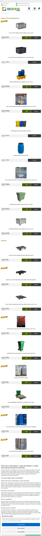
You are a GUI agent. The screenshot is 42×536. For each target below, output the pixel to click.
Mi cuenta (35, 9)
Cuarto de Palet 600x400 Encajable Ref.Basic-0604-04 (21, 255)
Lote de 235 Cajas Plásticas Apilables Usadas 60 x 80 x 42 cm (21, 328)
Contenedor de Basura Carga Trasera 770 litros (21, 204)
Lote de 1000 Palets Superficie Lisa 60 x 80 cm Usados (21, 451)
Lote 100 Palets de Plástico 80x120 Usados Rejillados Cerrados (21, 426)
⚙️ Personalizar (21, 531)
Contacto (29, 9)
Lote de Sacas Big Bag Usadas (21, 377)
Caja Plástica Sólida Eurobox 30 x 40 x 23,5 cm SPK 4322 (21, 57)
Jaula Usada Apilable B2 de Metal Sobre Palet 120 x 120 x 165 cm (21, 106)
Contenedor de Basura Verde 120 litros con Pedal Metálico (21, 353)
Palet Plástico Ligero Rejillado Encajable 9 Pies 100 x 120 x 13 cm (21, 304)
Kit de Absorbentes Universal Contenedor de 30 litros (21, 402)
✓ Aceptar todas (21, 524)
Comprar (36, 37)
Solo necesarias (21, 528)
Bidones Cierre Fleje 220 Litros (21, 155)
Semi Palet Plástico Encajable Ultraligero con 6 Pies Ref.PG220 (21, 279)
